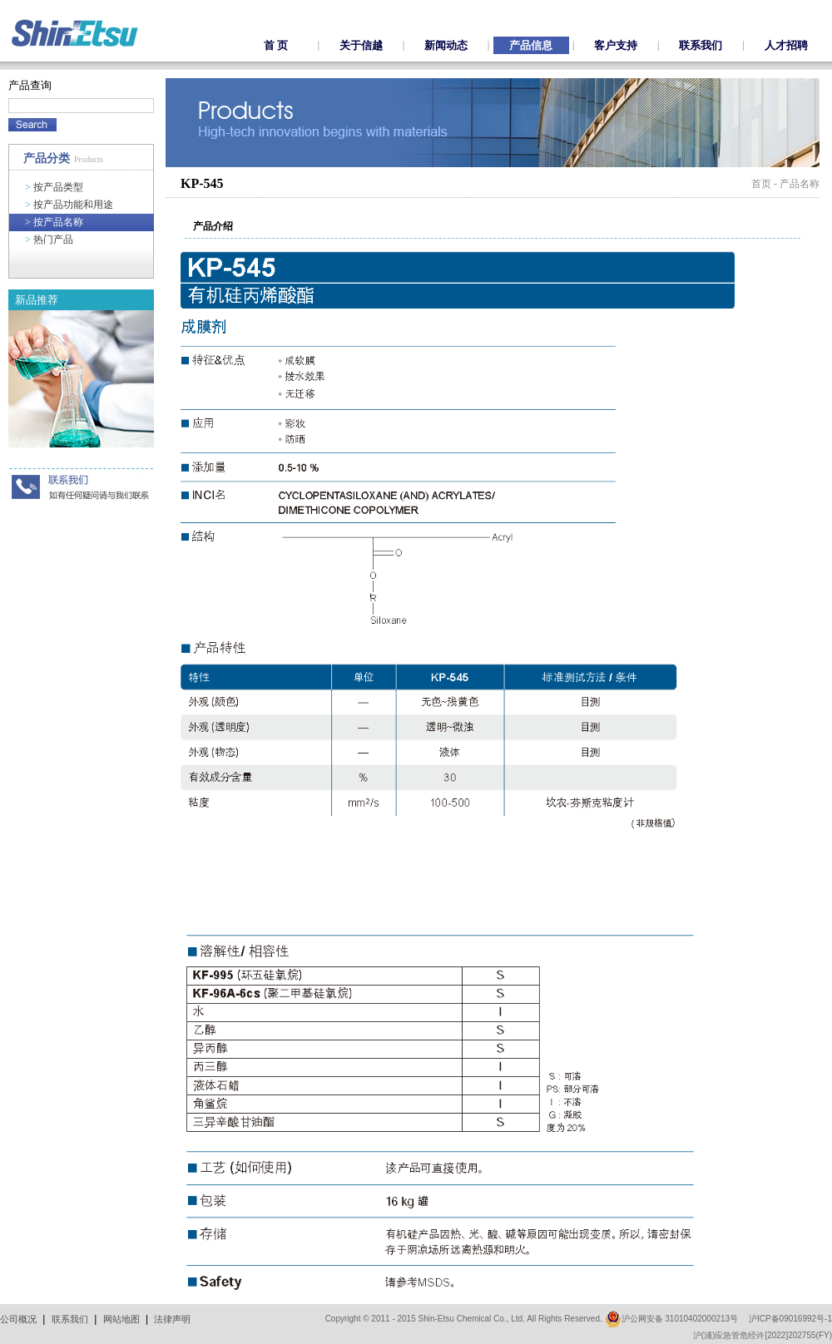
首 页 (276, 45)
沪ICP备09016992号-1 (790, 1318)
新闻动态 (446, 45)
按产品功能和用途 (69, 204)
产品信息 (530, 45)
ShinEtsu (75, 33)
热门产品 (49, 239)
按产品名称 (54, 222)
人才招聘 (786, 45)
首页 (761, 184)
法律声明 (172, 1319)
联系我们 (700, 45)
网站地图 (121, 1319)
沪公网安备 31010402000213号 (672, 1319)
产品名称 (800, 184)
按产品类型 (54, 187)
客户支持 (615, 45)
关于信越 (361, 45)
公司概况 (18, 1319)
